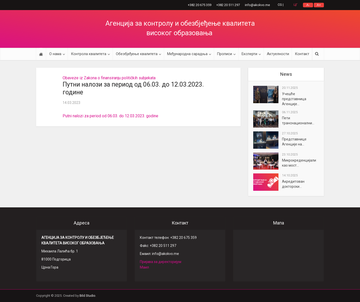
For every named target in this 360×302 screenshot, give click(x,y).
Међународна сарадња (187, 54)
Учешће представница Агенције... (294, 99)
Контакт (302, 54)
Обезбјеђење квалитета (137, 54)
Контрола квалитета (88, 54)
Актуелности (278, 54)
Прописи (224, 54)
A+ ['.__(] (319, 5)
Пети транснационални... (298, 120)
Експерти (249, 54)
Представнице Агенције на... (294, 141)
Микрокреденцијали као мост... (299, 162)
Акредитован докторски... (293, 183)
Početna (41, 54)
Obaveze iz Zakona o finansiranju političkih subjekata (109, 78)
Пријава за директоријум (160, 262)
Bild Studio (87, 295)
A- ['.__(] (308, 5)
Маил (144, 267)
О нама (55, 54)
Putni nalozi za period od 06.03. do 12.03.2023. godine (110, 116)
